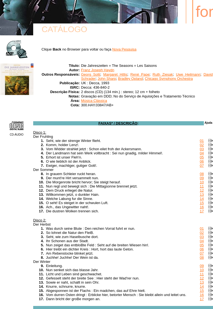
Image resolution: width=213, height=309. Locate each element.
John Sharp (107, 78)
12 (202, 190)
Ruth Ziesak (163, 74)
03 (202, 149)
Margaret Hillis (115, 74)
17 (202, 211)
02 (202, 145)
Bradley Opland (130, 78)
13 (202, 194)
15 (202, 203)
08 (202, 174)
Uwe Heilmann (188, 74)
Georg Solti (90, 74)
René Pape (139, 74)
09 (202, 178)
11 (202, 186)
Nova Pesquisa (124, 49)
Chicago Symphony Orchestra (169, 78)
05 (202, 157)
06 (202, 161)
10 (202, 182)
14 (202, 199)
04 (202, 153)
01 (202, 141)
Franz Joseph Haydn (97, 70)
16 (202, 207)
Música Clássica (94, 101)
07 (202, 165)
